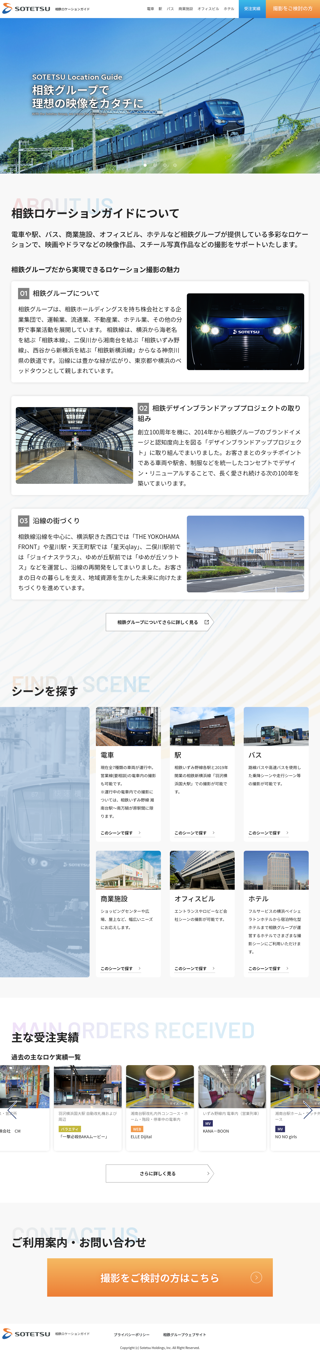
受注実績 (252, 9)
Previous (12, 1110)
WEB (137, 1129)
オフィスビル (208, 9)
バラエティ (70, 1129)
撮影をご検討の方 (293, 9)
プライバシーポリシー (132, 1334)
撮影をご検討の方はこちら (160, 1277)
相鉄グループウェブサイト (184, 1334)
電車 (150, 9)
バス (170, 9)
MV (208, 1123)
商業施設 (186, 9)
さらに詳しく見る (158, 1173)
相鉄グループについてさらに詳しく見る (157, 622)
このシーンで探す (116, 833)
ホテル (229, 9)
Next (308, 1110)
